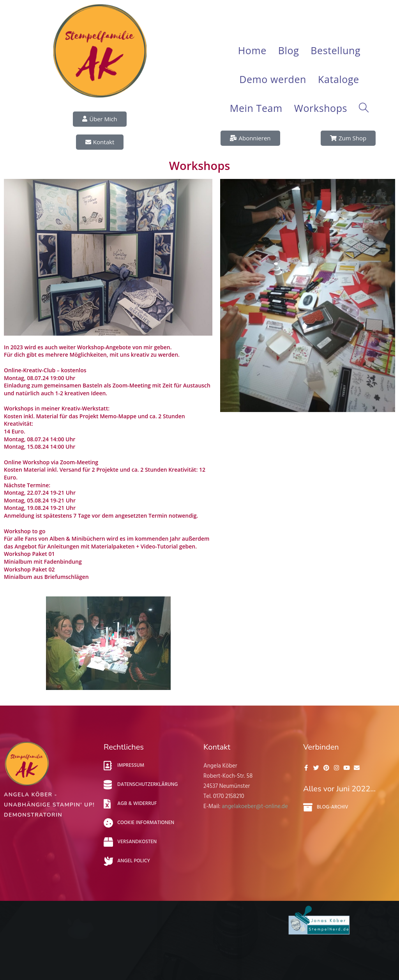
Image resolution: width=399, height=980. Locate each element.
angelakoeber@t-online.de (255, 806)
